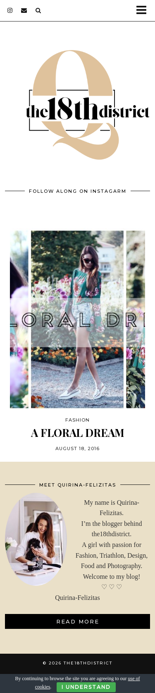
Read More (77, 621)
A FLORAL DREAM (77, 432)
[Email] (24, 10)
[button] (144, 10)
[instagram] (10, 10)
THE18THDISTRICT (88, 663)
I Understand (86, 687)
